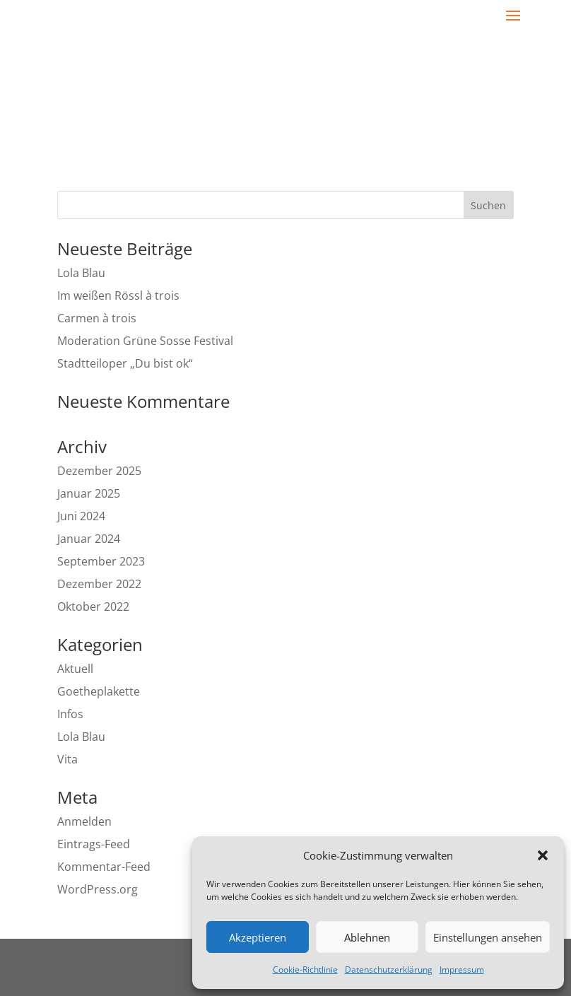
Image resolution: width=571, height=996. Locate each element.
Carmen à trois (96, 318)
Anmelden (84, 821)
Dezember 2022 (99, 584)
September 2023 (101, 561)
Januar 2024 (88, 538)
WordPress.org (97, 889)
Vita (67, 759)
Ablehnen (367, 937)
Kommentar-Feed (104, 866)
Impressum (462, 969)
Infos (70, 714)
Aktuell (75, 668)
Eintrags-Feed (93, 844)
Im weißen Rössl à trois (118, 295)
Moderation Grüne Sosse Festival (146, 340)
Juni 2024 (81, 516)
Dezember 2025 (99, 471)
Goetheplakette (98, 691)
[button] (543, 855)
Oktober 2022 (93, 606)
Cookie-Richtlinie (305, 969)
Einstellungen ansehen (487, 937)
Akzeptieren (257, 937)
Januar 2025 (88, 493)
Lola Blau (81, 273)
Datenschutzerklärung (388, 969)
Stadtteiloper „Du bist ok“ (125, 363)
